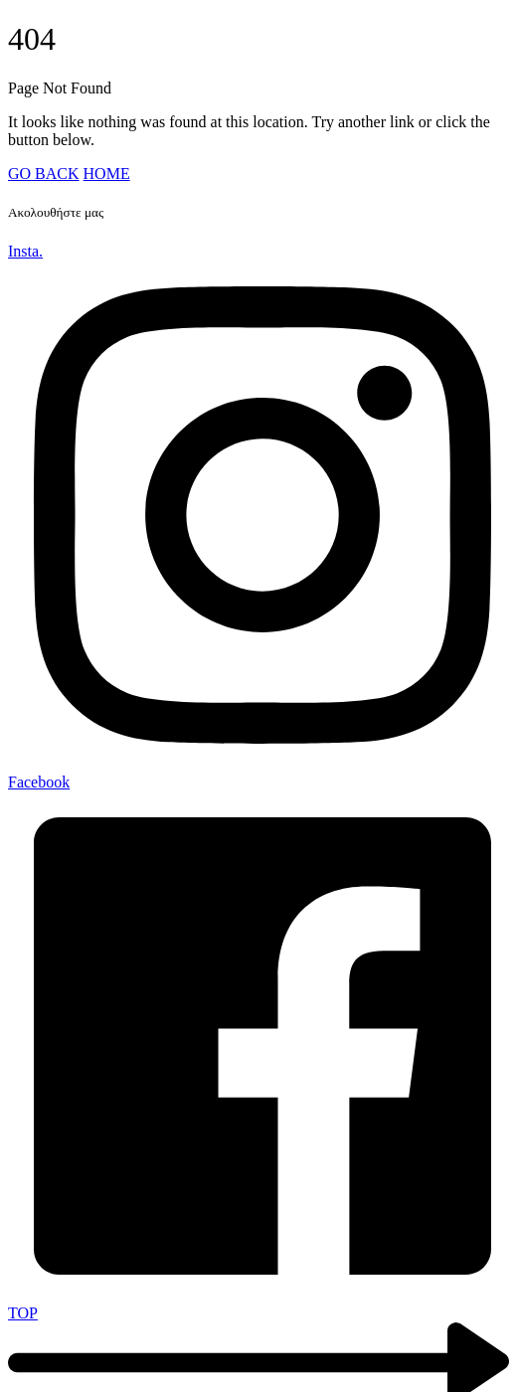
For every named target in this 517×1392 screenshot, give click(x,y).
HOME (107, 173)
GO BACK (44, 173)
